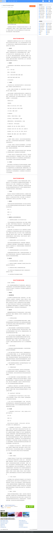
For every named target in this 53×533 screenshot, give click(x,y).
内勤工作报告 (42, 17)
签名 (47, 34)
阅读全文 (9, 7)
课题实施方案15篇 (5, 529)
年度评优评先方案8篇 (3, 523)
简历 (40, 32)
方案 (16, 1)
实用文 (14, 1)
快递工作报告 (49, 16)
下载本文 (12, 7)
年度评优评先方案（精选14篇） (24, 523)
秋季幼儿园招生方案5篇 (4, 520)
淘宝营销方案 (21, 524)
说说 (40, 34)
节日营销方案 (21, 525)
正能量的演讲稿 (42, 8)
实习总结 (48, 32)
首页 (11, 1)
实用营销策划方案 (3, 527)
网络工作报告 (49, 14)
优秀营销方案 (2, 524)
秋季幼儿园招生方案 (22, 520)
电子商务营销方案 (34, 529)
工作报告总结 (42, 14)
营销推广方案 (2, 525)
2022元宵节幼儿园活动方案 (23, 527)
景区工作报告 (49, 17)
